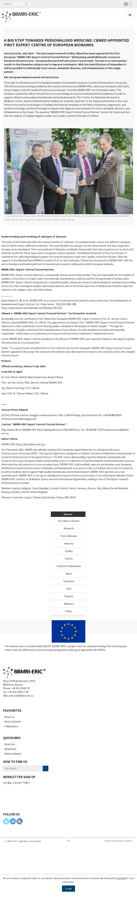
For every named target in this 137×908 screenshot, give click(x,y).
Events (69, 558)
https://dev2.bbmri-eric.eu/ (30, 444)
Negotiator (11, 749)
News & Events (13, 721)
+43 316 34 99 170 (20, 688)
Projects (68, 596)
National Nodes (13, 753)
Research (69, 528)
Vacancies (68, 581)
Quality (69, 551)
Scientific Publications (69, 566)
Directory (10, 744)
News (69, 573)
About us (9, 717)
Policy (68, 611)
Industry (68, 543)
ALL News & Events (69, 521)
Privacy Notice (35, 841)
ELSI (68, 588)
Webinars (69, 603)
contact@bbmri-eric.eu (21, 695)
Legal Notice (23, 841)
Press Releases (68, 536)
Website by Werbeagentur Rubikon (118, 841)
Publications (11, 726)
